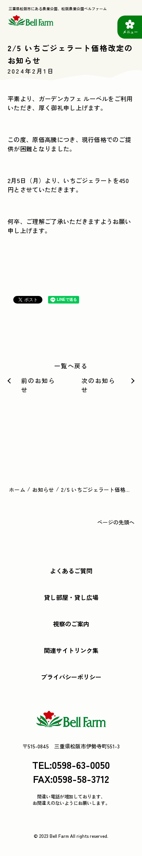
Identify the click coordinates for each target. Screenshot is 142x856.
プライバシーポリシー (71, 676)
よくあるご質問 (71, 570)
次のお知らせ (98, 385)
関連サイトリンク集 (71, 650)
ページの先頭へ (115, 522)
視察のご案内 (71, 623)
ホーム (17, 489)
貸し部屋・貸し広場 (71, 597)
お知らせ (43, 489)
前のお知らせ (38, 385)
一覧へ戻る (71, 365)
